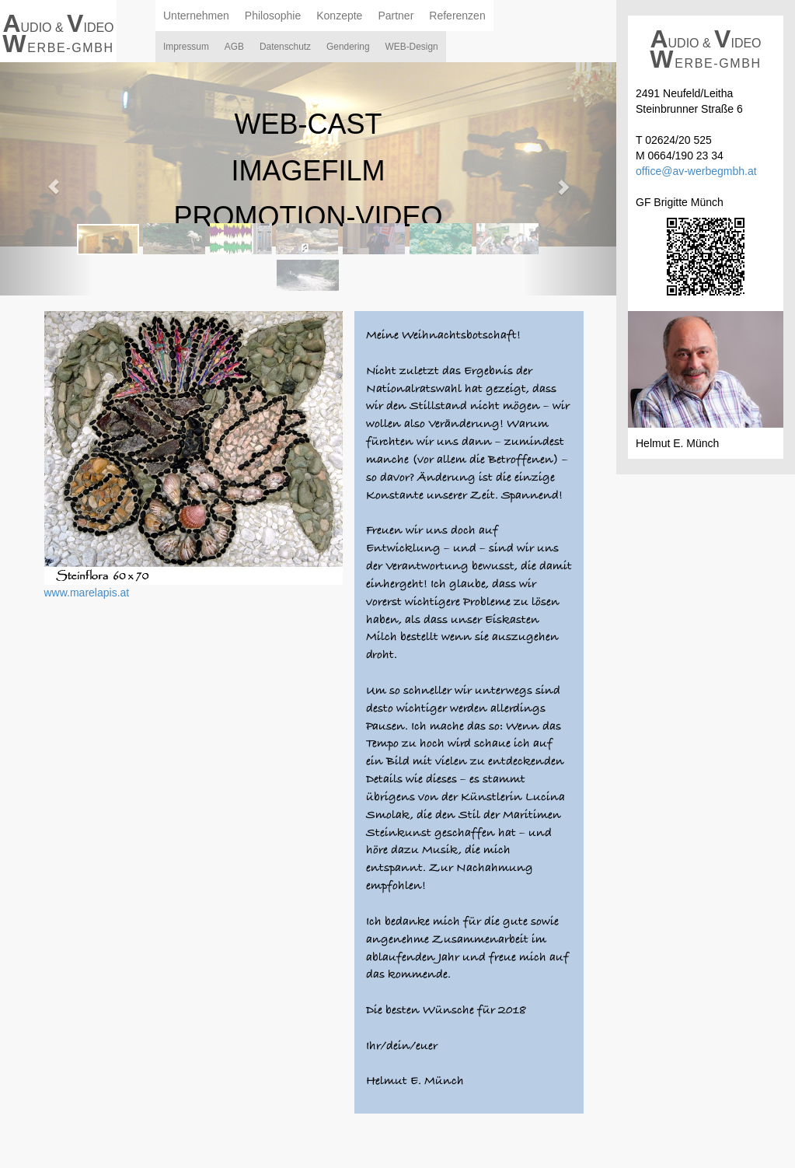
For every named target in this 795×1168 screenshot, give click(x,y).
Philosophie (273, 15)
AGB (234, 46)
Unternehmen (196, 15)
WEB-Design (411, 46)
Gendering (348, 46)
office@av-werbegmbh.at (696, 171)
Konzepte (339, 15)
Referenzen (457, 15)
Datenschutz (285, 46)
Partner (395, 15)
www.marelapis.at (87, 592)
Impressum (186, 46)
